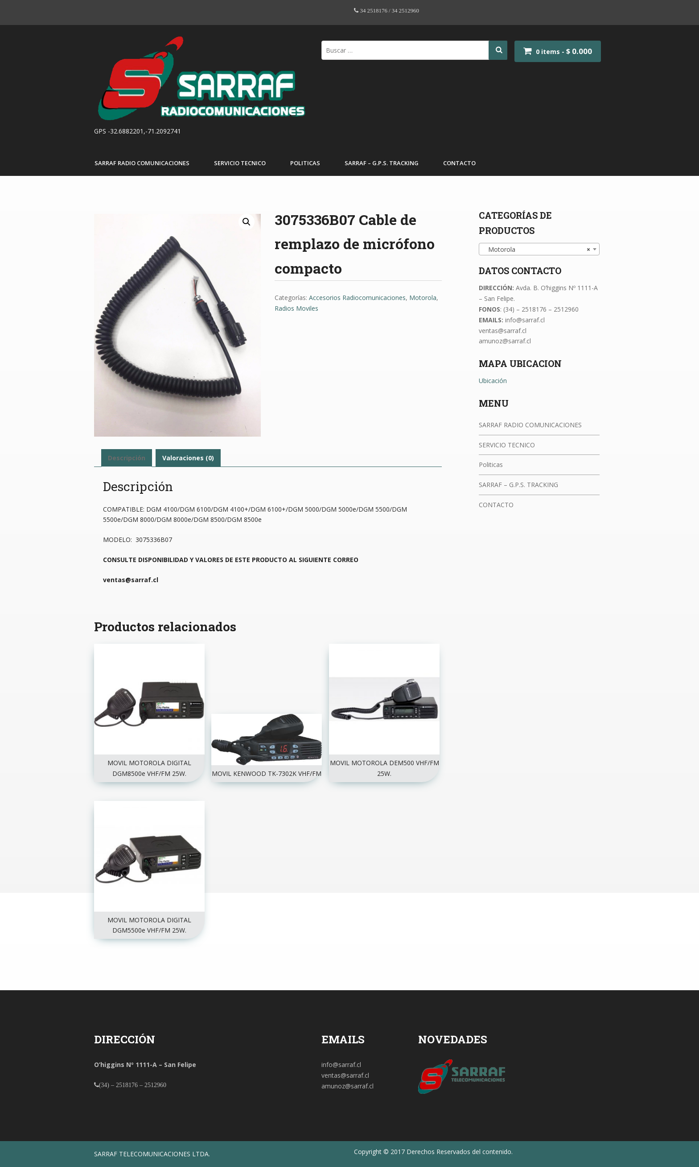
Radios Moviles (296, 308)
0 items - (564, 51)
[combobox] (539, 249)
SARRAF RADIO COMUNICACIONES (142, 163)
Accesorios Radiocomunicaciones (357, 297)
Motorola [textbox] (536, 249)
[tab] (126, 458)
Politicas (305, 163)
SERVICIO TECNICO (240, 163)
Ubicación (493, 380)
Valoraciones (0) (188, 458)
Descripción (126, 458)
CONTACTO (459, 163)
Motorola (422, 297)
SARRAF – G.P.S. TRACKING (382, 163)
